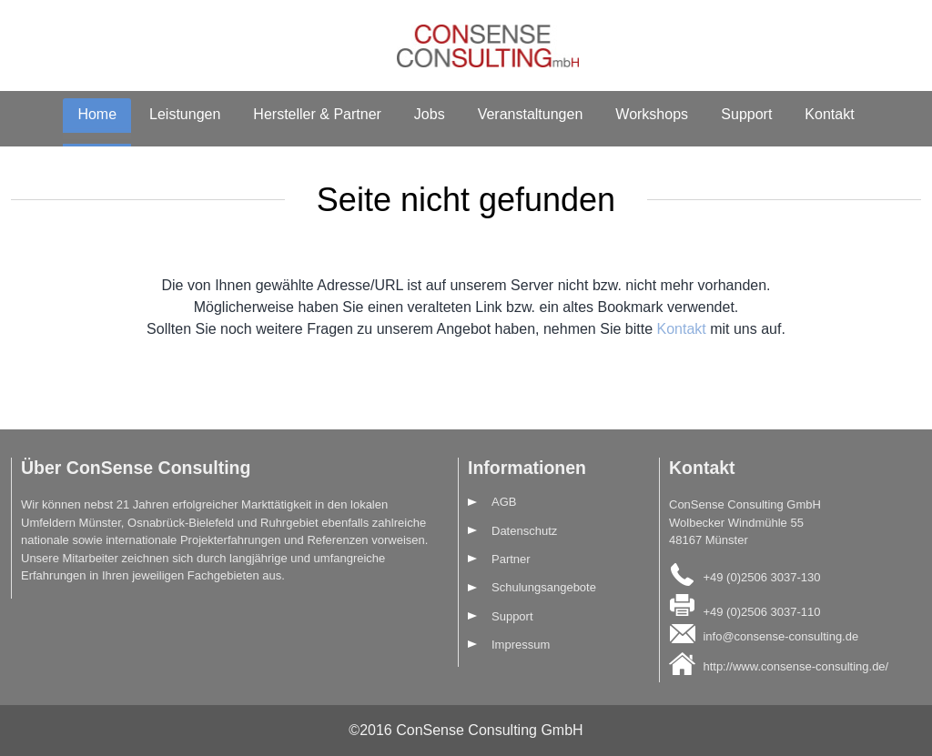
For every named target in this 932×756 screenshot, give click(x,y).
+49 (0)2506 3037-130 (761, 577)
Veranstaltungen (530, 114)
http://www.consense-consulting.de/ (795, 666)
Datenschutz (524, 531)
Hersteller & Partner (317, 114)
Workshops (651, 114)
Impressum (520, 644)
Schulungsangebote (543, 587)
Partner (511, 559)
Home (96, 114)
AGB (503, 502)
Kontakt (829, 114)
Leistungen (184, 114)
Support (746, 114)
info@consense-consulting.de (780, 636)
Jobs (429, 114)
